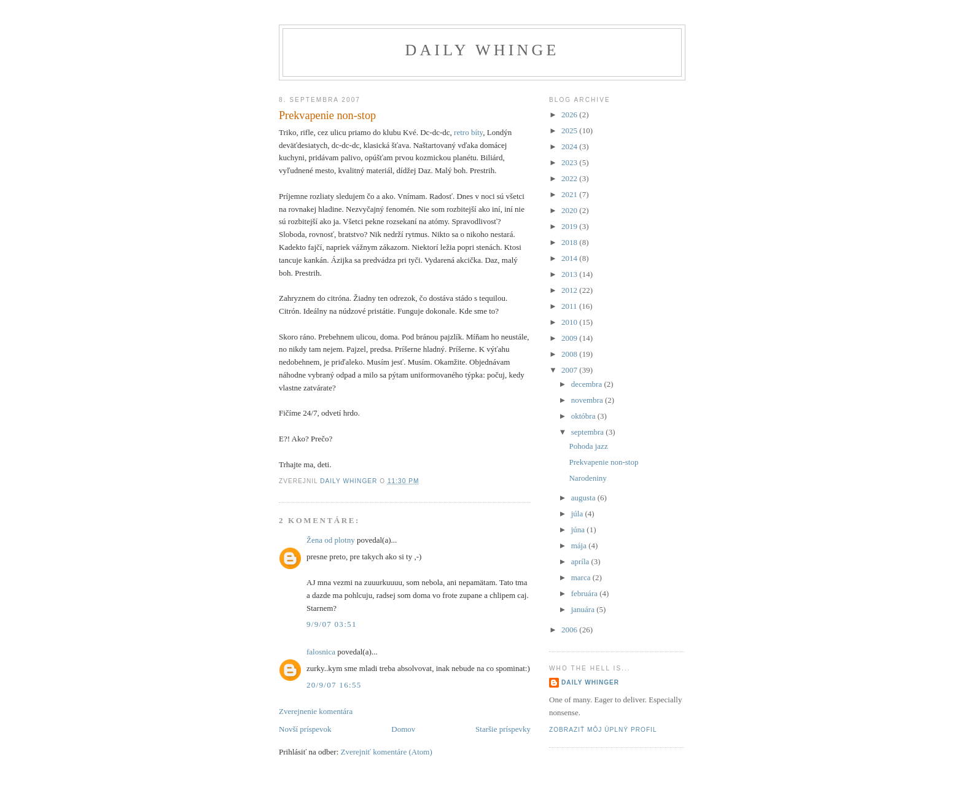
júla (578, 513)
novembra (588, 400)
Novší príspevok (305, 729)
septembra (588, 432)
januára (584, 609)
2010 (570, 322)
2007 (570, 369)
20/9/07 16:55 (334, 684)
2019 (570, 226)
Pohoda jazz (588, 446)
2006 (570, 629)
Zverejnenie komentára (316, 711)
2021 (570, 194)
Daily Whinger (590, 682)
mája (580, 545)
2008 (570, 354)
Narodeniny (587, 478)
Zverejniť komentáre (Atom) (386, 751)
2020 (570, 210)
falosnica (320, 651)
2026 (570, 114)
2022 (570, 178)
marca (582, 577)
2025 (570, 130)
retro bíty (468, 132)
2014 (570, 258)
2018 (570, 242)
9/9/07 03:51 (331, 624)
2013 (570, 274)
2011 (570, 306)
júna (579, 529)
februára (585, 593)
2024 (570, 146)
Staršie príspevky (503, 729)
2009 (570, 338)
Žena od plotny (330, 540)
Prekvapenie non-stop (603, 462)
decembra (587, 384)
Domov (403, 729)
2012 (570, 290)
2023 (570, 162)
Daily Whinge (482, 50)
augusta (584, 497)
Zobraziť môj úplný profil (603, 729)
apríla (581, 561)
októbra (584, 416)
